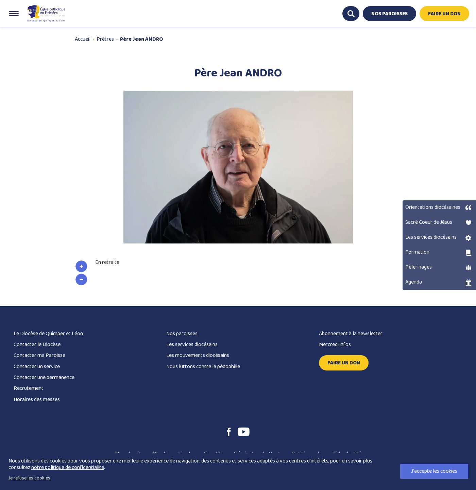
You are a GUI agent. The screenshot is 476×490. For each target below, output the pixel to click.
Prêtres (105, 39)
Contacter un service (37, 366)
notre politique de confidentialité (67, 467)
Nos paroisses (182, 333)
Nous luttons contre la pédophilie (203, 366)
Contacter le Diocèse (37, 344)
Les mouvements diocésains (197, 355)
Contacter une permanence (44, 377)
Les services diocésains (192, 344)
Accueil (82, 39)
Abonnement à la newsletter (350, 333)
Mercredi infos (335, 344)
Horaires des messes (37, 399)
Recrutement (29, 388)
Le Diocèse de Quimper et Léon (48, 333)
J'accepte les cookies (434, 471)
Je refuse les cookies (29, 478)
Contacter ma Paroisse (39, 355)
